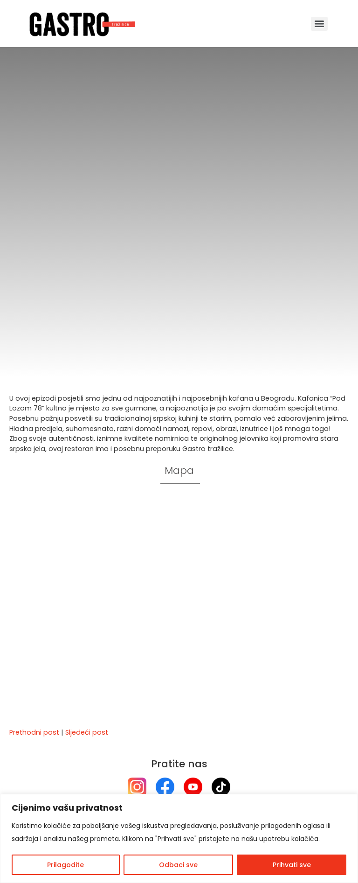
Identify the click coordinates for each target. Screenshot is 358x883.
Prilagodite (65, 864)
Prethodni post (34, 732)
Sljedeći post (86, 732)
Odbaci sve (178, 864)
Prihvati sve (292, 864)
